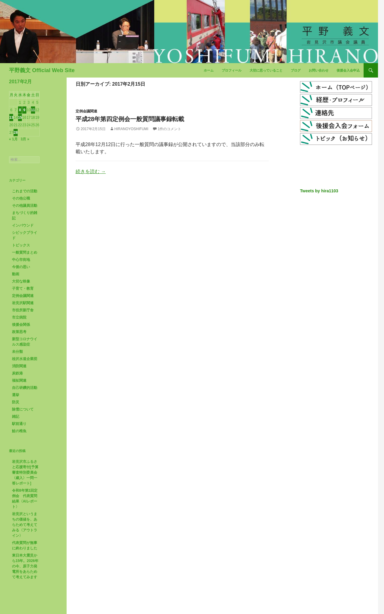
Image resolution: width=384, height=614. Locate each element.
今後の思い (21, 267)
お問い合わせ (318, 70)
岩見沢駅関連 (23, 303)
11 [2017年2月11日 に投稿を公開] (33, 110)
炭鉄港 (17, 373)
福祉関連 (19, 380)
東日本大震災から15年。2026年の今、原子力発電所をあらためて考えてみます (25, 566)
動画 (15, 274)
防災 (15, 402)
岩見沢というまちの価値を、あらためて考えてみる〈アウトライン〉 (24, 525)
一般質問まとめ (24, 252)
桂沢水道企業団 (24, 359)
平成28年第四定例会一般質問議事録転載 (130, 119)
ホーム (209, 70)
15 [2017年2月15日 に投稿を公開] (20, 117)
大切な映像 (21, 281)
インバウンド (23, 225)
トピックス (21, 245)
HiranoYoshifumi (131, 129)
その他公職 (21, 198)
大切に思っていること (266, 70)
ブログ (296, 70)
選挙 (15, 395)
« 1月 (13, 139)
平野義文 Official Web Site (42, 70)
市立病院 (19, 317)
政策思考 (19, 332)
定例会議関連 (86, 111)
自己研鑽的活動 (24, 388)
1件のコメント (170, 129)
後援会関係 (21, 324)
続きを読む (91, 171)
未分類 (17, 352)
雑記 (15, 416)
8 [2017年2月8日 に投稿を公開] (20, 110)
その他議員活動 (24, 205)
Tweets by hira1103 (319, 190)
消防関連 (19, 366)
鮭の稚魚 (19, 431)
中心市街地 (21, 260)
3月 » (25, 139)
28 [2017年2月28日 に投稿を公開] (15, 132)
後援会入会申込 (348, 70)
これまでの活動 (24, 191)
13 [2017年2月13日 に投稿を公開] (11, 117)
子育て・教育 (23, 288)
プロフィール (232, 70)
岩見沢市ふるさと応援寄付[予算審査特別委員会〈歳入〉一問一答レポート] (25, 472)
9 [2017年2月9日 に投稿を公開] (24, 110)
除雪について (23, 409)
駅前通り (19, 424)
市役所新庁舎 (23, 310)
